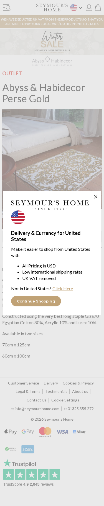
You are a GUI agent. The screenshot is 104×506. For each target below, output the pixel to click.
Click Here (62, 288)
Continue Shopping (36, 301)
